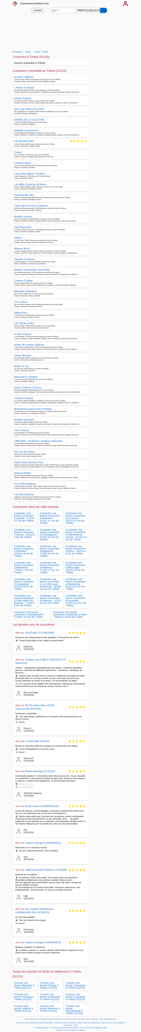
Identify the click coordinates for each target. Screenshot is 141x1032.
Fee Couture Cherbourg (38, 909)
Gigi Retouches (23, 227)
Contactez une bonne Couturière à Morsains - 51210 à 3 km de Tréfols (50, 518)
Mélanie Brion (22, 248)
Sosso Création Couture (27, 387)
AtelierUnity (20, 313)
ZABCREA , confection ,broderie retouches (38, 441)
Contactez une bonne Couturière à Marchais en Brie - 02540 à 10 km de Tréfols (70, 614)
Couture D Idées (23, 281)
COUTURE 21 (33, 632)
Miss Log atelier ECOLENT (29, 109)
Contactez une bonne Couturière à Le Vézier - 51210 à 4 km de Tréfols (75, 518)
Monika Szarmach (24, 420)
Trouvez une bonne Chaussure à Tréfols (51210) (76, 985)
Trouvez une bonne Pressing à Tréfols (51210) (24, 997)
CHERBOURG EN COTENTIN (32, 912)
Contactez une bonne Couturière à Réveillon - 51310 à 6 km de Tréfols (24, 551)
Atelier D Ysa (21, 366)
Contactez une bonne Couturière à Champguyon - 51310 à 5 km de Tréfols (50, 534)
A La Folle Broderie (25, 484)
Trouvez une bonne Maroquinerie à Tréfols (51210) (74, 1010)
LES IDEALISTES (24, 323)
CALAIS (50, 771)
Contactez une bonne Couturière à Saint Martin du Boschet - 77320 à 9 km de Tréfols (24, 600)
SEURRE (49, 632)
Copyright (95, 1019)
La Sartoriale (32, 741)
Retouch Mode (22, 473)
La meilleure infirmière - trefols (44, 1028)
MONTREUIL (54, 843)
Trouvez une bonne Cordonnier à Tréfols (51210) (50, 997)
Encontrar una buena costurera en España (70, 1030)
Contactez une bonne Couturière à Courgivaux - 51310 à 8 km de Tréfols (24, 584)
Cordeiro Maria (22, 163)
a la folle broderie (24, 494)
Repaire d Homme (24, 259)
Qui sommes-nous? (32, 1019)
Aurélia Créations (24, 77)
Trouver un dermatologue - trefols (93, 1023)
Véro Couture (21, 430)
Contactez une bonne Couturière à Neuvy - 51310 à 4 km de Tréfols (24, 533)
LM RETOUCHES (24, 141)
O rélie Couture (22, 334)
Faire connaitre (71, 1019)
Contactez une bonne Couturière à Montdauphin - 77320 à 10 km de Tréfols (29, 614)
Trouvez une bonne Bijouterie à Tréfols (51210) (24, 985)
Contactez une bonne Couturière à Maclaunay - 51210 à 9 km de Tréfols (75, 584)
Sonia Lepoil (32, 806)
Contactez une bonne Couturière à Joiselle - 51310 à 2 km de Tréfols (24, 517)
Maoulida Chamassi (25, 291)
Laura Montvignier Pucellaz (29, 174)
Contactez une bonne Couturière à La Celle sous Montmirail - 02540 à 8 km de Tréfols (50, 584)
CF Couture (20, 302)
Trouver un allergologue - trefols (96, 1028)
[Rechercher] (103, 10)
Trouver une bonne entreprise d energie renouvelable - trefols (37, 1023)
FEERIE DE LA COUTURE (29, 120)
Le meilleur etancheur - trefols (70, 1023)
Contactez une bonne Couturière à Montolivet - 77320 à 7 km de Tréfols (24, 567)
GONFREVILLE (50, 806)
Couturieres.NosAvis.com (34, 3)
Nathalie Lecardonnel (26, 130)
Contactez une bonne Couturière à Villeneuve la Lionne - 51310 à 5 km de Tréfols (76, 534)
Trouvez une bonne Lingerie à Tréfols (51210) (23, 1008)
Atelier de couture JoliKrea (29, 345)
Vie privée (81, 1019)
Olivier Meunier (22, 355)
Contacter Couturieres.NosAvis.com (52, 1019)
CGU (88, 1019)
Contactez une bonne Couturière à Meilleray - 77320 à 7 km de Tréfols (50, 567)
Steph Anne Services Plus (28, 462)
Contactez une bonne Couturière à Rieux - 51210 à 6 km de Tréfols (76, 550)
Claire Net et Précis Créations (31, 206)
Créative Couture (23, 398)
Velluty (18, 238)
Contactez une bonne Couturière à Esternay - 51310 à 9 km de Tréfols (50, 599)
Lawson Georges (34, 843)
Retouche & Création (26, 377)
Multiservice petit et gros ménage (33, 409)
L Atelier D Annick (24, 88)
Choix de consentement (108, 1019)
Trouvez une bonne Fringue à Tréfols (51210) (49, 985)
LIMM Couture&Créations (39, 869)
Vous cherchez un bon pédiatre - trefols (70, 1028)
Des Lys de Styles (24, 452)
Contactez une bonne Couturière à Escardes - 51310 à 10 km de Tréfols (76, 600)
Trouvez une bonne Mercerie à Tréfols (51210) (50, 1008)
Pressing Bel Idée (24, 195)
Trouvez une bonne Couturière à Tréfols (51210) (75, 997)
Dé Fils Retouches (35, 705)
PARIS (45, 741)
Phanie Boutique (34, 771)
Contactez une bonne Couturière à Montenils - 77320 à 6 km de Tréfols (50, 551)
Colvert (18, 152)
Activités (38, 10)
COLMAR (61, 869)
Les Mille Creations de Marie (30, 184)
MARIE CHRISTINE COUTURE (32, 270)
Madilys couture (23, 216)
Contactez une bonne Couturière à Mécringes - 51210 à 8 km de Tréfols (75, 567)
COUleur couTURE (35, 659)
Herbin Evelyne (22, 98)
